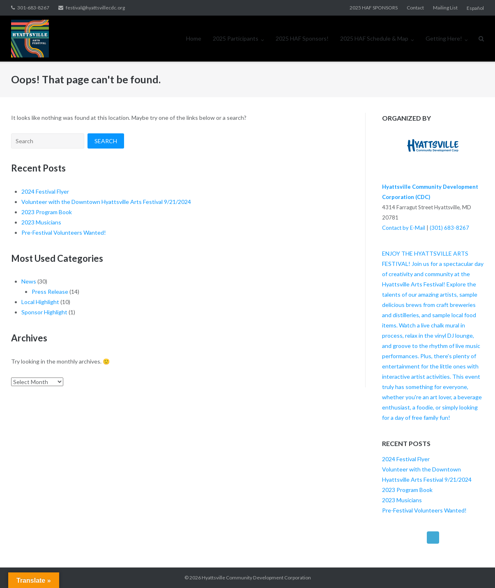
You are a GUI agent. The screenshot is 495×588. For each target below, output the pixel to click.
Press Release (50, 291)
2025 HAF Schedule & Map (374, 38)
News (28, 281)
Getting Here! (444, 38)
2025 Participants (235, 38)
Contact (415, 8)
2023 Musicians (41, 222)
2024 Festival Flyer (45, 191)
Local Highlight (40, 301)
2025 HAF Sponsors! (302, 38)
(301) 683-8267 (449, 227)
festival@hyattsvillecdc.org (95, 8)
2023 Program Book (46, 211)
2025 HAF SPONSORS (374, 8)
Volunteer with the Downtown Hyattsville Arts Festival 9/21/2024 (106, 201)
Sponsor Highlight (44, 312)
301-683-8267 (33, 8)
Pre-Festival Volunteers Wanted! (63, 232)
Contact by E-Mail (403, 227)
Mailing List (445, 8)
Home (193, 38)
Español (475, 8)
